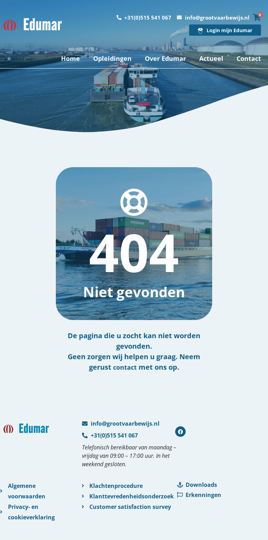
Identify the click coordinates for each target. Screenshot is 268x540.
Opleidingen (112, 58)
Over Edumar (165, 58)
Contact (249, 58)
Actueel (211, 58)
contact (125, 367)
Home (70, 58)
